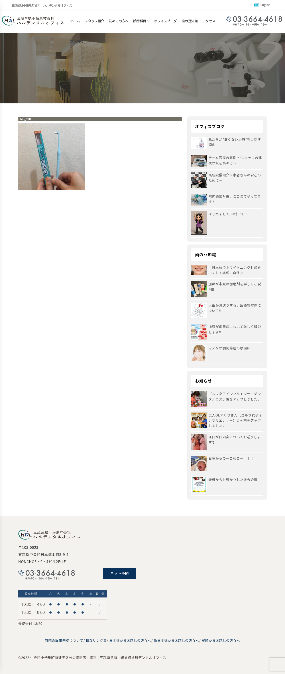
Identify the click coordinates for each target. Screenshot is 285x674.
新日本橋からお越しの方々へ (176, 640)
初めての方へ (118, 21)
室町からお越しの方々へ (221, 640)
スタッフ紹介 (94, 21)
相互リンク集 (96, 640)
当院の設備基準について (64, 640)
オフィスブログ (165, 21)
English (262, 4)
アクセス (208, 21)
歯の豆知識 (189, 21)
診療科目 (139, 21)
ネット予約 (119, 573)
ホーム (75, 21)
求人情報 (76, 44)
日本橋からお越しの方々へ (130, 640)
